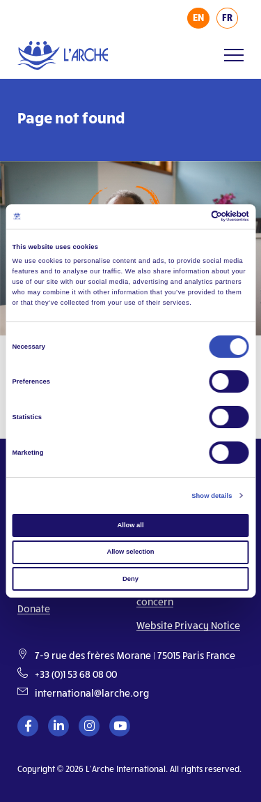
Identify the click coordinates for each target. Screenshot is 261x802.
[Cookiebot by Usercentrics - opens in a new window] (189, 216)
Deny (130, 578)
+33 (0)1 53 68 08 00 (76, 674)
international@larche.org (92, 693)
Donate (33, 608)
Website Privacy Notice (188, 625)
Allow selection (130, 551)
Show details (211, 495)
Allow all (131, 525)
